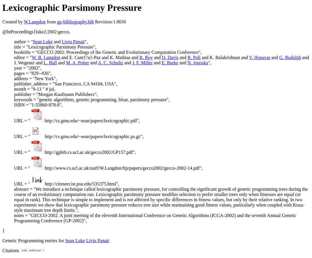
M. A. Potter (77, 62)
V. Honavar (259, 57)
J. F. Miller (142, 62)
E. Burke (170, 62)
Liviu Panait (73, 41)
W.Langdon (35, 21)
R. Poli (194, 57)
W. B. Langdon (46, 57)
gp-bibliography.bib (75, 21)
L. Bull (50, 62)
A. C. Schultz (110, 62)
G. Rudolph (290, 57)
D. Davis (170, 57)
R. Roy (146, 57)
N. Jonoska (198, 62)
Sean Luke (43, 41)
